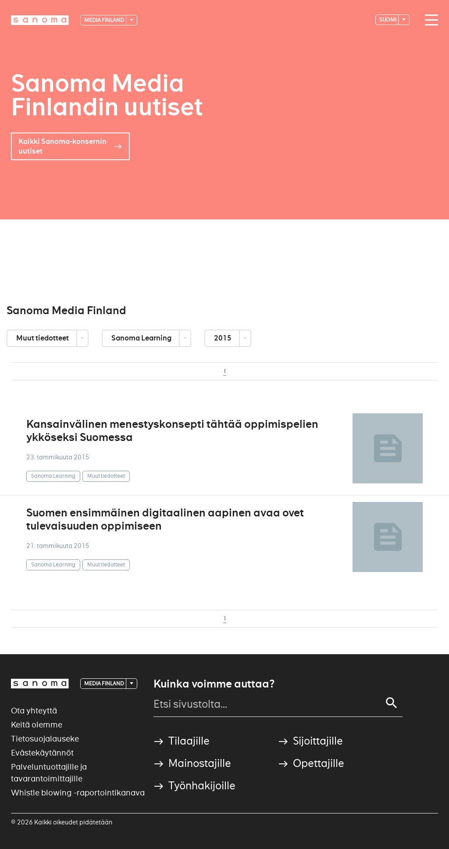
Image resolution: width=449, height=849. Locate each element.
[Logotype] (40, 20)
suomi (388, 19)
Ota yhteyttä (34, 711)
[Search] (392, 703)
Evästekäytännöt (42, 753)
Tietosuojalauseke (45, 739)
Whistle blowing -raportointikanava (78, 793)
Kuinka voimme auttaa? (213, 684)
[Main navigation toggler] (429, 20)
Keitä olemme (36, 725)
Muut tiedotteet (43, 338)
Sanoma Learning (142, 338)
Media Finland (104, 20)
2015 (223, 338)
